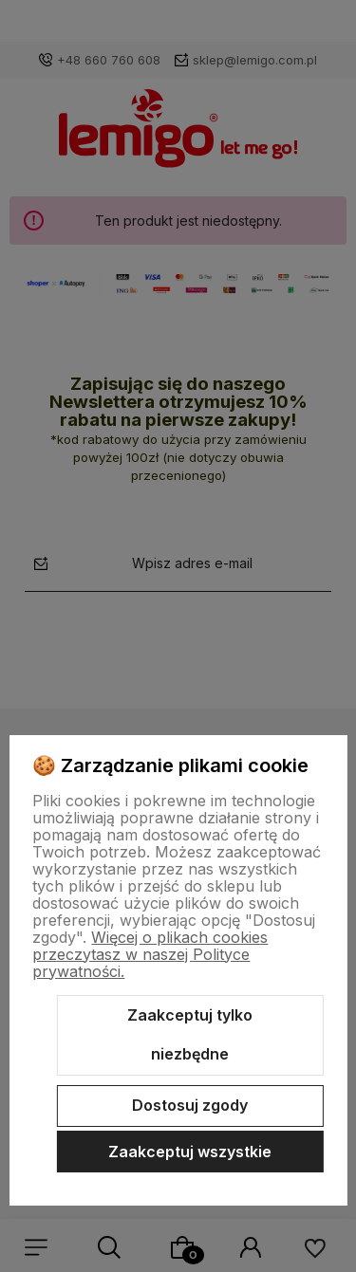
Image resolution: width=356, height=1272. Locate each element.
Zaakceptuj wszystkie (190, 1151)
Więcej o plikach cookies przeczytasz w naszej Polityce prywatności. (150, 954)
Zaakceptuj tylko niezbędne (190, 1034)
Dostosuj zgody (190, 1105)
